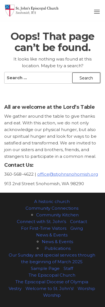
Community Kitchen (57, 214)
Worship (86, 288)
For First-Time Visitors (43, 228)
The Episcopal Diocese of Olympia (51, 281)
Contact (78, 221)
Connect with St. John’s (41, 221)
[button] (97, 11)
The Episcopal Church (52, 275)
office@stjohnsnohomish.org (67, 174)
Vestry (15, 288)
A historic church (52, 201)
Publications (58, 248)
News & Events (51, 235)
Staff (68, 268)
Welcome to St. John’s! (49, 288)
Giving (76, 228)
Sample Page (45, 268)
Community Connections (51, 208)
